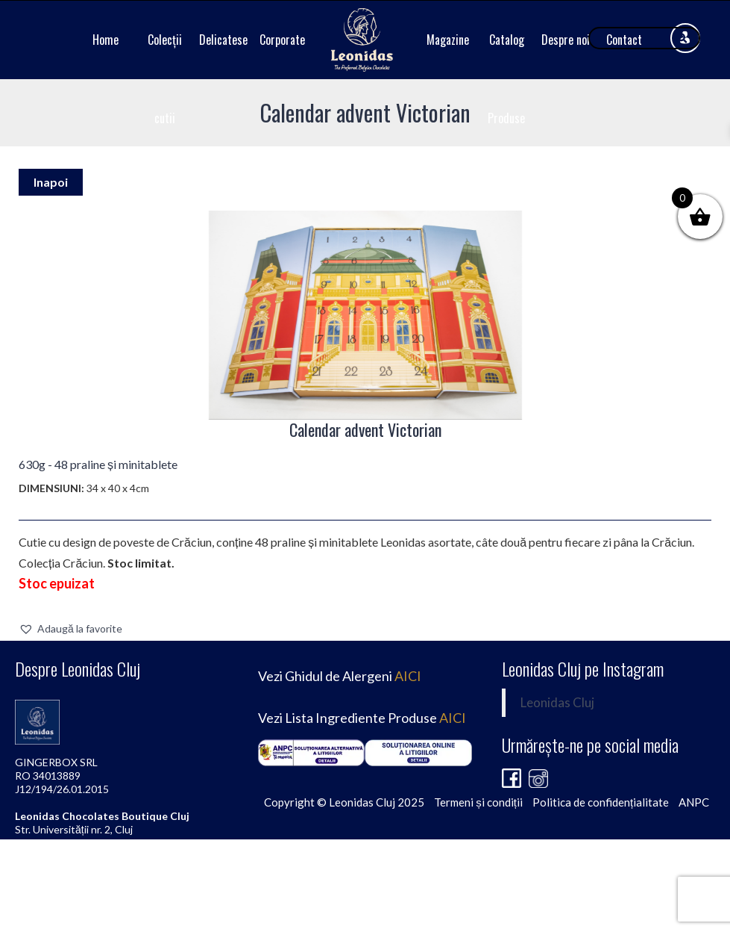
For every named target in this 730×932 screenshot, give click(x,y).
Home (105, 40)
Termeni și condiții (478, 802)
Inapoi (51, 182)
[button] (70, 629)
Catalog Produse (506, 79)
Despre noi (565, 40)
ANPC (694, 802)
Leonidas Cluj (557, 702)
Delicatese (223, 40)
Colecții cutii (165, 79)
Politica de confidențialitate (600, 802)
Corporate (282, 40)
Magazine (448, 40)
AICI (407, 676)
